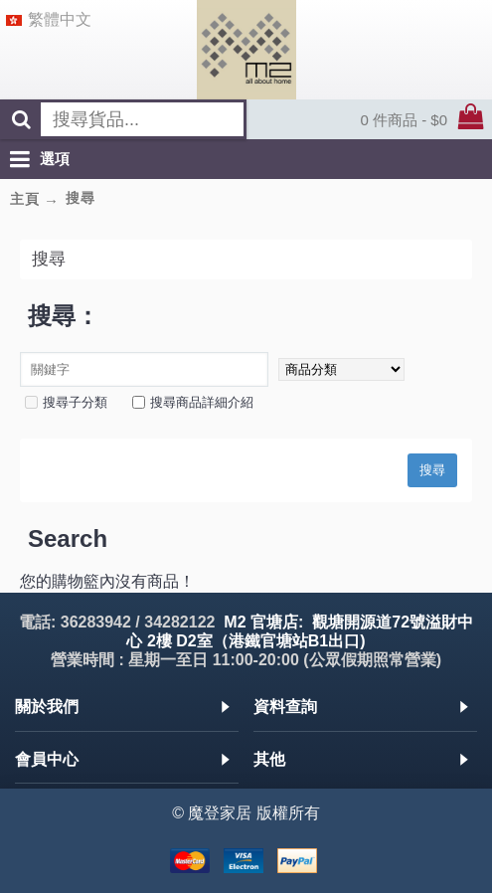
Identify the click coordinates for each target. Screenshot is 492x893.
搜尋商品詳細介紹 (192, 402)
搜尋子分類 (66, 402)
